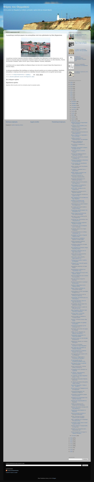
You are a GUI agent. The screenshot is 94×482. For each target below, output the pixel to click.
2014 (71, 441)
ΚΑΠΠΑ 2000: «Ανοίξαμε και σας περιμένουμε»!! (78, 189)
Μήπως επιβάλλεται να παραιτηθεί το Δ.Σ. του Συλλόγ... (79, 136)
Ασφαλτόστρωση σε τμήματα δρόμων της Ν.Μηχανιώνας (79, 204)
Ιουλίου (73, 111)
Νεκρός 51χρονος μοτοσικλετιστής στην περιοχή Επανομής (78, 214)
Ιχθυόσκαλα (16, 76)
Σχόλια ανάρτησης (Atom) (17, 125)
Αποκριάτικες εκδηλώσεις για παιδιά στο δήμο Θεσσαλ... (79, 245)
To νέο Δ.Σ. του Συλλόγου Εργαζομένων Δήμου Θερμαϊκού (78, 345)
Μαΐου (72, 115)
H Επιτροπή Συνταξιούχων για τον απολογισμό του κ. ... (78, 326)
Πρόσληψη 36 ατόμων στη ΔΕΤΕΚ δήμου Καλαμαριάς (78, 364)
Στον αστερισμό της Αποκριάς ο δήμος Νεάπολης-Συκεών (79, 248)
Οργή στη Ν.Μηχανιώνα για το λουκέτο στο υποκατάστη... (79, 276)
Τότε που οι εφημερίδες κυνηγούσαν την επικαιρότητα (81, 65)
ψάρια (33, 76)
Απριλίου (73, 117)
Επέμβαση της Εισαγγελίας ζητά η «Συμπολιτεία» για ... (78, 429)
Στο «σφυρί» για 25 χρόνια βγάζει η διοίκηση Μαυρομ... (79, 207)
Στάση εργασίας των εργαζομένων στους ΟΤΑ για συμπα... (78, 186)
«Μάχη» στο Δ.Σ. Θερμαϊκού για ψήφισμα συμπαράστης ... (78, 332)
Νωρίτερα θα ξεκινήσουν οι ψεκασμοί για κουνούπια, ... (79, 282)
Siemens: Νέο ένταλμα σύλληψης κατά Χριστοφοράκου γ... (79, 407)
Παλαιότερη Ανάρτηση (58, 122)
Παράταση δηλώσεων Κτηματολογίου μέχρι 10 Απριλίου (79, 123)
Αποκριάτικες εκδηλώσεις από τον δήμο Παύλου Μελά (78, 251)
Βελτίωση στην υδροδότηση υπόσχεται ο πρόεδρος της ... (79, 157)
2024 (71, 86)
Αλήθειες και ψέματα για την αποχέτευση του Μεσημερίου (78, 404)
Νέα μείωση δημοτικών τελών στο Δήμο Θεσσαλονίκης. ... (78, 301)
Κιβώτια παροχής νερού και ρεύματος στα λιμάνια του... (79, 167)
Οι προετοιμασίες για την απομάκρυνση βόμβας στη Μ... (78, 361)
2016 (71, 438)
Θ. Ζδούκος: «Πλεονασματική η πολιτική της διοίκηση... (78, 373)
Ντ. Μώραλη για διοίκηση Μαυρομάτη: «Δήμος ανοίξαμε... (79, 382)
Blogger (54, 478)
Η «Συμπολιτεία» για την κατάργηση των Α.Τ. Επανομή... (79, 226)
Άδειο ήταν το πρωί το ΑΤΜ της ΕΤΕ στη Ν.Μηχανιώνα (79, 217)
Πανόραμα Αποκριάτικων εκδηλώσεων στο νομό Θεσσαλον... (79, 161)
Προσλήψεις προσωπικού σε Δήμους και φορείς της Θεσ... (79, 148)
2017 (71, 99)
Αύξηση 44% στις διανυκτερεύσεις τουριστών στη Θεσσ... (78, 254)
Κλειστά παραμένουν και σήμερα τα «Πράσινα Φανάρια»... (79, 432)
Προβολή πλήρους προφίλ (11, 472)
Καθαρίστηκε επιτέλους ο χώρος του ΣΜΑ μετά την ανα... (79, 307)
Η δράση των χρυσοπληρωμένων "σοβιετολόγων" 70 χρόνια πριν (80, 58)
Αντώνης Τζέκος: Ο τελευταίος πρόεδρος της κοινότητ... (77, 314)
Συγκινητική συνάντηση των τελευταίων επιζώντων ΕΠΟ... (78, 176)
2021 (71, 92)
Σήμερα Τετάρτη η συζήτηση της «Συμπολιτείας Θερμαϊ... (78, 289)
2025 (71, 84)
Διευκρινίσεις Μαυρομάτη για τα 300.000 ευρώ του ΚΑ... (78, 179)
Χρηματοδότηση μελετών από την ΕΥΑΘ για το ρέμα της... (78, 295)
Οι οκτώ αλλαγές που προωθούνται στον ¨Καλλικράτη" (79, 164)
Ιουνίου (73, 113)
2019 (71, 95)
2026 (71, 82)
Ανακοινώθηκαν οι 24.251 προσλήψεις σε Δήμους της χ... (79, 292)
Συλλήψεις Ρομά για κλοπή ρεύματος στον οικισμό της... (79, 182)
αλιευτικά (12, 76)
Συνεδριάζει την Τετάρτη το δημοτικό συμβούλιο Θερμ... (79, 236)
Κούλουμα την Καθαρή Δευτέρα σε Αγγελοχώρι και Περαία (78, 154)
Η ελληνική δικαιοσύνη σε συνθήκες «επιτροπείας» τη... (79, 232)
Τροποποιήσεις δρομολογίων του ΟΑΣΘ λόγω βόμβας (78, 336)
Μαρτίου (73, 119)
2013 (71, 443)
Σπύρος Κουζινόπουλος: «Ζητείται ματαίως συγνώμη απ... (78, 367)
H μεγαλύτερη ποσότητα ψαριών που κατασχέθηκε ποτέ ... (79, 211)
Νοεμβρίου (73, 103)
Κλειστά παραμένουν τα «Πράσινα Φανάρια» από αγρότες (78, 351)
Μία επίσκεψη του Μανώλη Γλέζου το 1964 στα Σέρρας (81, 42)
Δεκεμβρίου (74, 101)
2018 (71, 97)
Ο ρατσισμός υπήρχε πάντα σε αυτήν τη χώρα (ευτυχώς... (79, 423)
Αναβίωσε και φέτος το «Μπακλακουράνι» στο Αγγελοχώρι (79, 139)
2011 (71, 447)
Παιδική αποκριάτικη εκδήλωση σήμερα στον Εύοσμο (78, 242)
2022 (71, 90)
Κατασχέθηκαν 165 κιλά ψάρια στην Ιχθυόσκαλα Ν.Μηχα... (79, 304)
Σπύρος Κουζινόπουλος (13, 470)
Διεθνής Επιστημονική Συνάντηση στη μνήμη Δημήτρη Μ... (79, 132)
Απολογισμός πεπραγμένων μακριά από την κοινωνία (79, 395)
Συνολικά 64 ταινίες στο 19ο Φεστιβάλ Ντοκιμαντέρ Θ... (79, 339)
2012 (71, 445)
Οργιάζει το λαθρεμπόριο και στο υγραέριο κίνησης (78, 286)
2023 (71, 88)
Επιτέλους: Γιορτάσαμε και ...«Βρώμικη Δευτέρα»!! (77, 142)
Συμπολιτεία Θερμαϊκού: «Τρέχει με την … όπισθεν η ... (79, 386)
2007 (71, 451)
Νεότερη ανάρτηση (11, 122)
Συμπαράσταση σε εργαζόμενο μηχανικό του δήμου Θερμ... (78, 239)
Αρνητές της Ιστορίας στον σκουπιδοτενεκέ (80, 35)
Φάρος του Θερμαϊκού (16, 6)
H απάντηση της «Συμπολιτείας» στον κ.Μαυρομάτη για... (79, 220)
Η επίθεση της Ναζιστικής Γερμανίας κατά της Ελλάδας (81, 50)
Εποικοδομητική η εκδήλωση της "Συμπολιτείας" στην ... (78, 270)
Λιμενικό (22, 76)
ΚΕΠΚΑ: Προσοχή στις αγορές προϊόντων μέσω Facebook (77, 417)
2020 (71, 94)
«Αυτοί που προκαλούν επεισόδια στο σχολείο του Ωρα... (79, 195)
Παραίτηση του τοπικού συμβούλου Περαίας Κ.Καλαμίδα (79, 223)
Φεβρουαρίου (74, 120)
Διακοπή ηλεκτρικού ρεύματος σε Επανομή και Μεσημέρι (78, 414)
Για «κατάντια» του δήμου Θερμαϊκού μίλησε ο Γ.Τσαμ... (79, 376)
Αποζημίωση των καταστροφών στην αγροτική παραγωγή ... (79, 398)
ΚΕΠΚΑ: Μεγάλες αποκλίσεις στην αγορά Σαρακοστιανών (78, 173)
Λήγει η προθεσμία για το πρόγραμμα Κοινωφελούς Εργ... (79, 420)
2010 (71, 449)
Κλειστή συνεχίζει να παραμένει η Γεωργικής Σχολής (78, 317)
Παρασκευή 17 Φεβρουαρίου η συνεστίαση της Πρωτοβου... (78, 357)
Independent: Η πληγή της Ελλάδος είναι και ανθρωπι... (79, 129)
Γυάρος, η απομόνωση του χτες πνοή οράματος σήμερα (79, 273)
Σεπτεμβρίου (74, 107)
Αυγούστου (74, 109)
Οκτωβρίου (74, 105)
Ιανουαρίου (74, 435)
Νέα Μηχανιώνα (27, 76)
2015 (71, 440)
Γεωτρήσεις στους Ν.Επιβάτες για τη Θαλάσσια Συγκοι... (79, 126)
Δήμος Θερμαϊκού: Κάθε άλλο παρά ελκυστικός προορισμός (79, 311)
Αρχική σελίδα (34, 122)
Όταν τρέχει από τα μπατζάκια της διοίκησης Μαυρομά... (78, 348)
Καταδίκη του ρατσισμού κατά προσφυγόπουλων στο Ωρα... (78, 201)
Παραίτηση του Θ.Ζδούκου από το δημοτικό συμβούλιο (78, 192)
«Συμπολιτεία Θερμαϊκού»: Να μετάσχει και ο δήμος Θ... (77, 392)
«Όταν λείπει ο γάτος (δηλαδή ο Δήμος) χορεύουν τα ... (78, 257)
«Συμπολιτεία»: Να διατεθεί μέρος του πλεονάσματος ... (79, 298)
